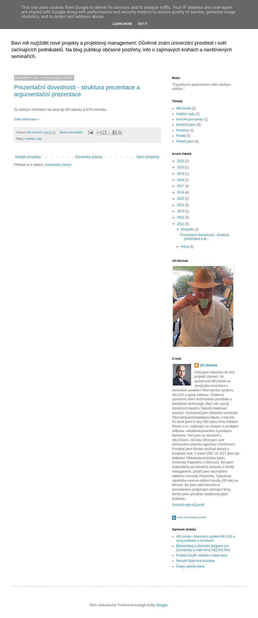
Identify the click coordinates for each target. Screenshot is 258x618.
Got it (143, 24)
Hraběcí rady (33, 138)
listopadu (188, 229)
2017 (181, 186)
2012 (181, 217)
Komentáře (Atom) (58, 165)
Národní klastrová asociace (195, 561)
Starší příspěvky (147, 157)
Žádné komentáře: (72, 132)
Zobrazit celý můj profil (188, 505)
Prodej (180, 136)
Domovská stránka (88, 157)
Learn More (122, 24)
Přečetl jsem (185, 141)
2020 (181, 167)
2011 (181, 224)
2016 (181, 192)
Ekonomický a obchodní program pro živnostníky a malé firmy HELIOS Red (203, 548)
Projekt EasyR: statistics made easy (201, 555)
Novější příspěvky (28, 157)
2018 (181, 180)
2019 (181, 174)
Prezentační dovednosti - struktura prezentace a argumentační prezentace (77, 91)
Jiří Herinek (208, 365)
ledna (185, 246)
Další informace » (26, 119)
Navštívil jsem (186, 125)
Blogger (161, 605)
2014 (181, 205)
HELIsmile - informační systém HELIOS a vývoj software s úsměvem (205, 538)
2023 (181, 161)
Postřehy (182, 130)
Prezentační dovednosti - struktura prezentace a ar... (204, 237)
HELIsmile (183, 108)
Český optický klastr (190, 566)
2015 (181, 199)
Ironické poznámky (189, 119)
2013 (181, 211)
